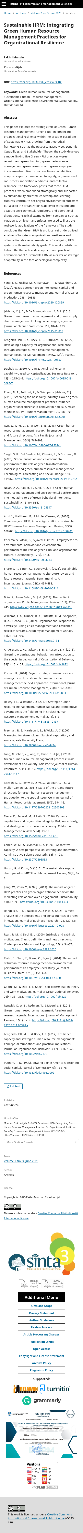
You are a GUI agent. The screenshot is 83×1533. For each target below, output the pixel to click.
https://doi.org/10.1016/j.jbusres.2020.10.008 (34, 925)
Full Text (14, 1086)
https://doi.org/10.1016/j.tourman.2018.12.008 (34, 417)
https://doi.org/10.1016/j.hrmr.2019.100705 (44, 531)
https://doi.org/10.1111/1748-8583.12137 (31, 721)
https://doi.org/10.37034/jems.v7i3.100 (36, 82)
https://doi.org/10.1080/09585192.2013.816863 (35, 693)
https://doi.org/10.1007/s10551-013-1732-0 (32, 978)
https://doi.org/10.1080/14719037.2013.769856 (41, 607)
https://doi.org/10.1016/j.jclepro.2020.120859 (34, 302)
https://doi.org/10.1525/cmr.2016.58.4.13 (31, 836)
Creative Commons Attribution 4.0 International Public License (40, 1516)
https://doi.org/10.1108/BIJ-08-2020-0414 (31, 588)
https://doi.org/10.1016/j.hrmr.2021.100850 (33, 359)
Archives (21, 13)
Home (7, 13)
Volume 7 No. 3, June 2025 (46, 13)
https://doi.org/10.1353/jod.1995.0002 (29, 1072)
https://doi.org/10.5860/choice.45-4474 (30, 745)
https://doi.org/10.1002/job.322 (45, 996)
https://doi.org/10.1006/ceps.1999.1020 (30, 949)
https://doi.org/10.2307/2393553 (25, 859)
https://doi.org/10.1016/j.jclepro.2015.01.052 (33, 331)
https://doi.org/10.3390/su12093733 (28, 560)
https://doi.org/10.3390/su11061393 (44, 902)
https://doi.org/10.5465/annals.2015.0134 (31, 640)
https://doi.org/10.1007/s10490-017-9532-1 (32, 445)
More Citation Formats (20, 1142)
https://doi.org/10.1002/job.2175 (25, 1054)
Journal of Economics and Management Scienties (41, 4)
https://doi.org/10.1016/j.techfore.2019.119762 (46, 479)
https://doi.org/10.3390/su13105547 (28, 507)
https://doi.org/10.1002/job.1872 (46, 664)
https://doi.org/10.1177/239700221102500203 (34, 807)
